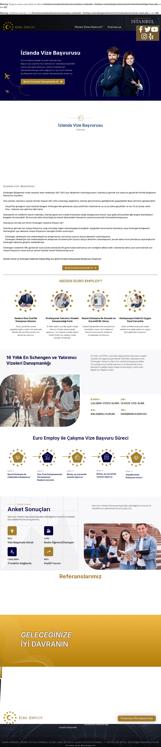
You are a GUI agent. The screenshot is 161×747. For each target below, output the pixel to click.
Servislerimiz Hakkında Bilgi (96, 724)
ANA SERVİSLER (71, 709)
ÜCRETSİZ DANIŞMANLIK (68, 727)
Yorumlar (114, 27)
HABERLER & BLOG (70, 723)
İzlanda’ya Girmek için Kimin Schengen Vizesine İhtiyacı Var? (33, 223)
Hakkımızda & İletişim (93, 712)
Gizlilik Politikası (91, 718)
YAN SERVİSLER (71, 714)
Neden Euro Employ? (89, 27)
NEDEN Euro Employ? (68, 718)
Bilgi (48, 259)
